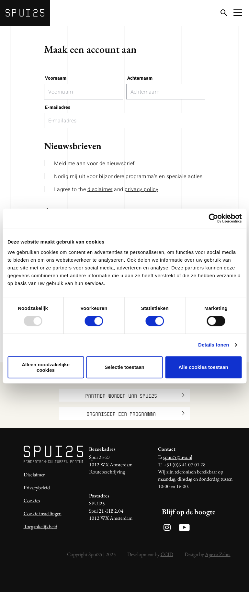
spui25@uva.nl (177, 457)
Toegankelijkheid (40, 526)
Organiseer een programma (135, 413)
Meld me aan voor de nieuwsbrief (89, 163)
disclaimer (100, 189)
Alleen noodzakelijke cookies (46, 367)
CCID (167, 554)
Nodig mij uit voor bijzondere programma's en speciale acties (123, 176)
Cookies (32, 500)
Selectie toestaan (124, 367)
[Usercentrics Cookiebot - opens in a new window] (213, 218)
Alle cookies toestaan (203, 367)
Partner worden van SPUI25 (135, 395)
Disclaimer (34, 474)
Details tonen (213, 344)
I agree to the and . (102, 189)
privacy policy (141, 189)
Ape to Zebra (218, 554)
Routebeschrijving (107, 471)
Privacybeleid (37, 487)
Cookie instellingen (43, 513)
